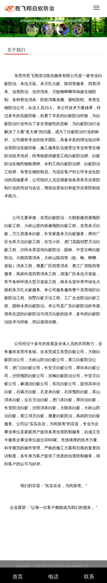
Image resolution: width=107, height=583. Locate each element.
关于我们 (54, 28)
